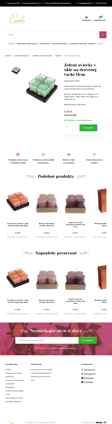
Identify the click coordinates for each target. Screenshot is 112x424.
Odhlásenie (73, 341)
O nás (8, 388)
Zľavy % (100, 37)
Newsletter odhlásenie (14, 395)
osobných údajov (62, 341)
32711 (77, 74)
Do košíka (89, 121)
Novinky (11, 37)
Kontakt (8, 363)
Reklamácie (10, 380)
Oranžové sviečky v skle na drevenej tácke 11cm (17, 218)
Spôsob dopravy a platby (15, 384)
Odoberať (87, 333)
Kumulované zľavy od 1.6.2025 (41, 363)
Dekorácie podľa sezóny (27, 37)
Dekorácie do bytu (60, 37)
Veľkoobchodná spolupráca (41, 366)
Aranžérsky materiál (78, 37)
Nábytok (92, 37)
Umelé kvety (44, 37)
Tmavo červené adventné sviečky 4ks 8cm (75, 218)
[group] (20, 205)
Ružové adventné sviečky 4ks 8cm (46, 218)
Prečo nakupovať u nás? (14, 391)
